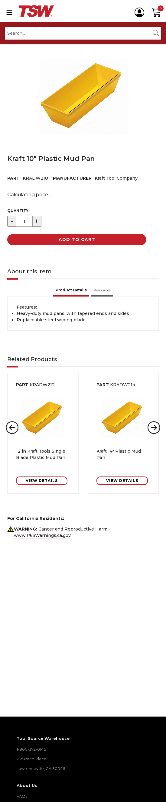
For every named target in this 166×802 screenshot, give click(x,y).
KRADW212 (35, 384)
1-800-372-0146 (31, 749)
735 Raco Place (32, 758)
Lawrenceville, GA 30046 (41, 768)
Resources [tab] (102, 290)
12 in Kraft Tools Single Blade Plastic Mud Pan (40, 454)
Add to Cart (77, 239)
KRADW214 (115, 384)
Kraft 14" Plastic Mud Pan (118, 454)
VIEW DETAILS (42, 480)
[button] (12, 427)
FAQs (22, 796)
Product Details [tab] (71, 290)
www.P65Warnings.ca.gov (42, 535)
